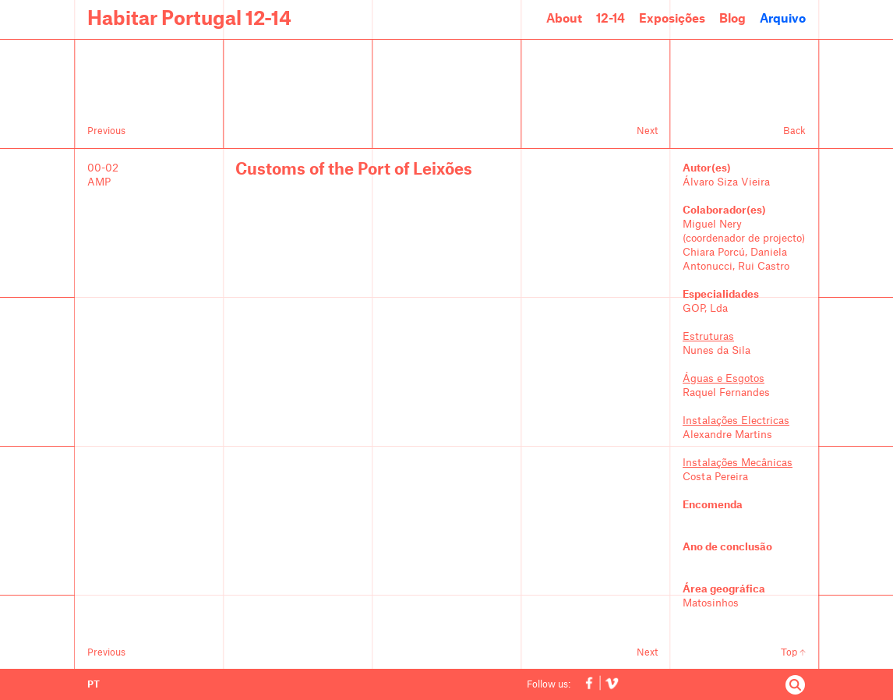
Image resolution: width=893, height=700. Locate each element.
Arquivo (783, 19)
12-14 (610, 19)
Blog (732, 19)
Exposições (672, 19)
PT (93, 684)
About (564, 19)
